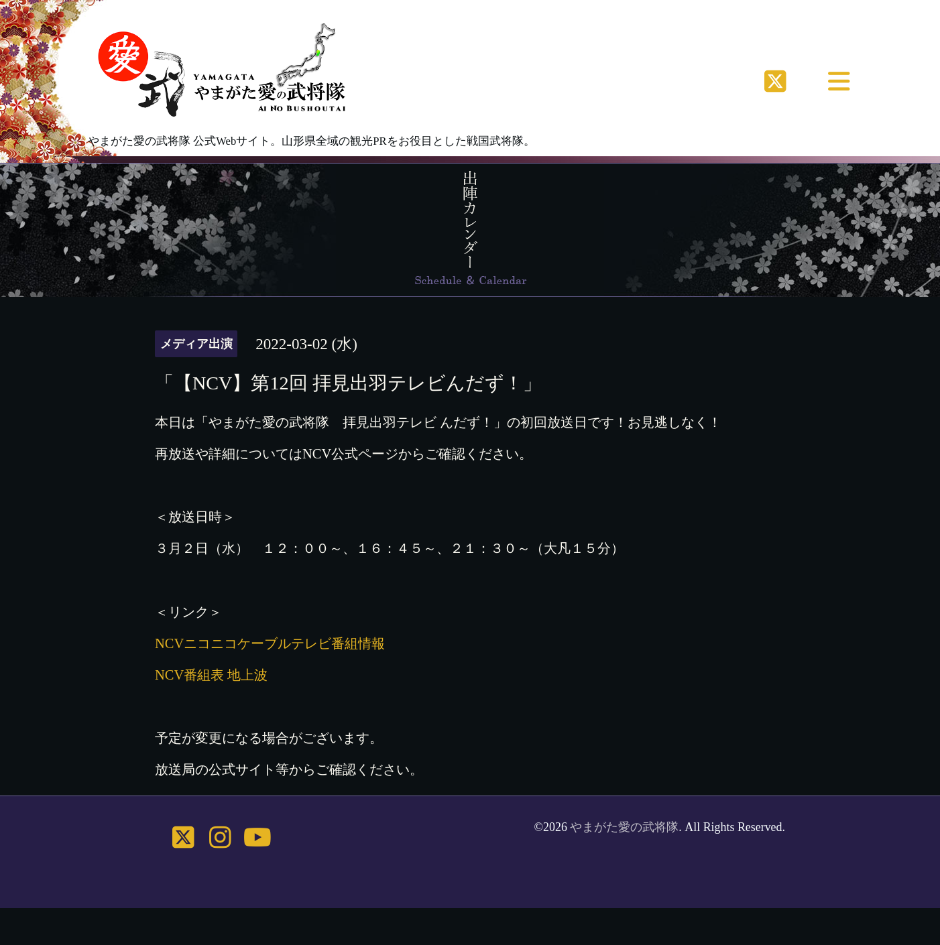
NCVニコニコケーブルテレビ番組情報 (270, 643)
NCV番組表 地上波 (211, 675)
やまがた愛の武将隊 (624, 827)
